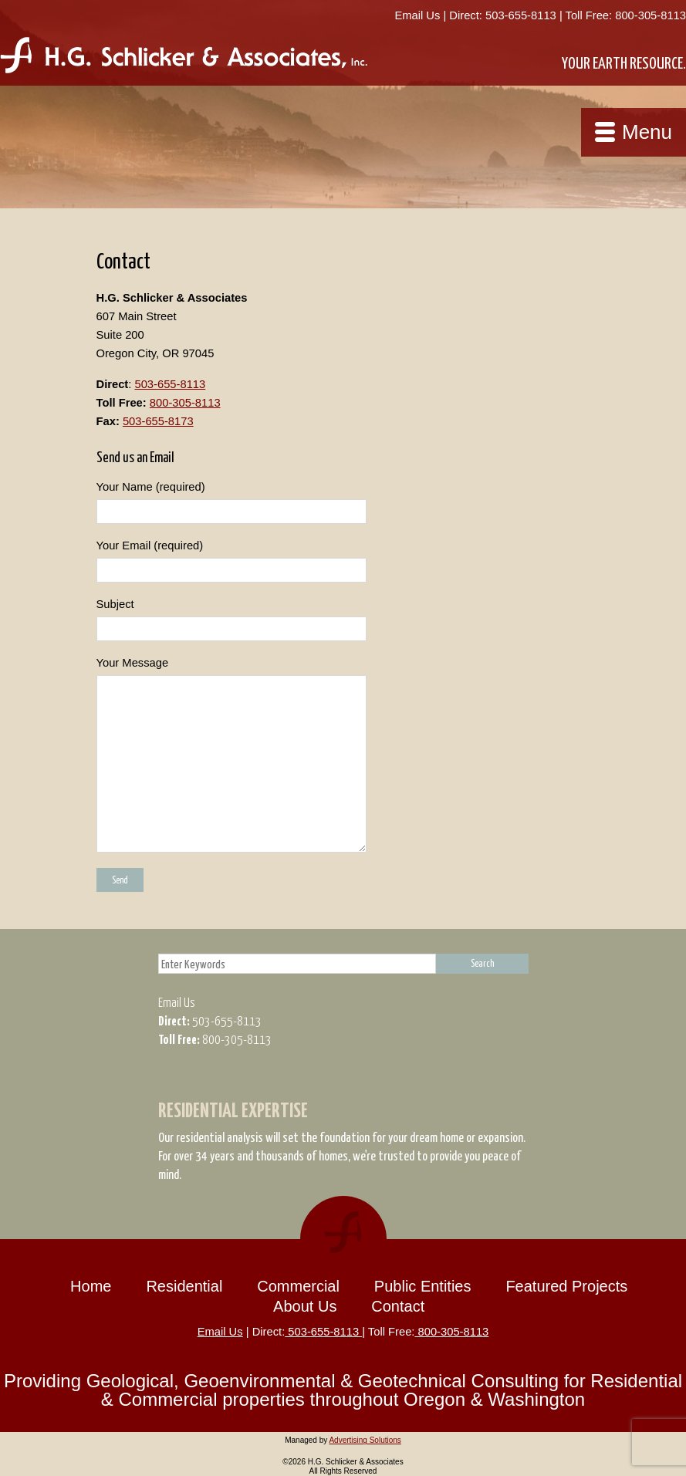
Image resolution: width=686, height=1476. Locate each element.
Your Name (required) (343, 502)
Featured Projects (566, 1286)
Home (90, 1286)
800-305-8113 (649, 15)
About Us (304, 1306)
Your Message (343, 755)
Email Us (417, 15)
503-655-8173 (158, 421)
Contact (397, 1306)
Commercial (298, 1286)
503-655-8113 (520, 15)
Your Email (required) (343, 561)
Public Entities (422, 1286)
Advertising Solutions (364, 1440)
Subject (343, 619)
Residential (184, 1286)
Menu (647, 132)
